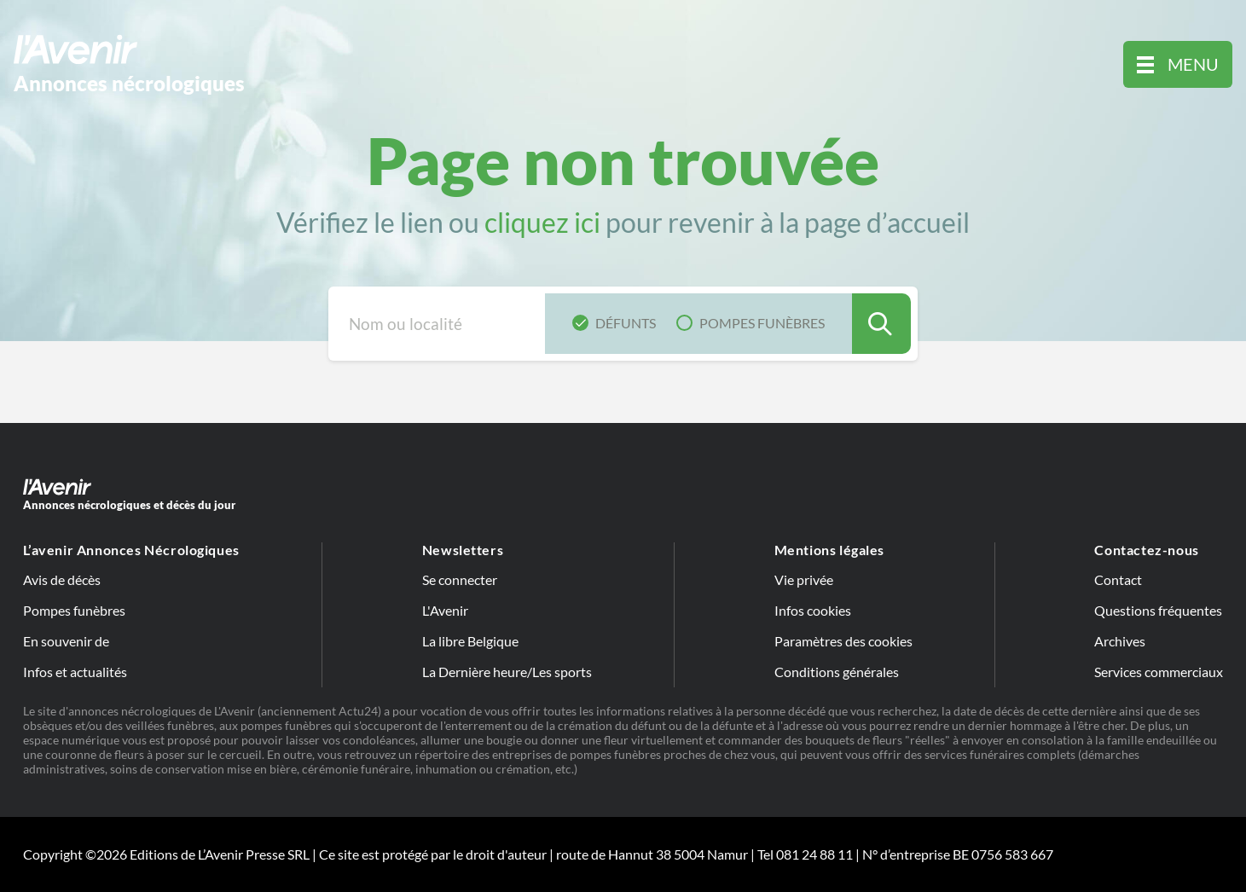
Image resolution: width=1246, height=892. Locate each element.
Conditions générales (836, 671)
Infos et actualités (75, 671)
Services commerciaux (1158, 671)
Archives (1119, 641)
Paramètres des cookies (843, 641)
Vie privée (803, 579)
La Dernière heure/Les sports (507, 671)
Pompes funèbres (74, 610)
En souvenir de (66, 641)
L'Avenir (445, 610)
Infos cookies (812, 610)
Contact (1118, 579)
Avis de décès (62, 579)
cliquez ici (542, 222)
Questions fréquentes (1158, 610)
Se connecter (459, 579)
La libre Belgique (470, 641)
